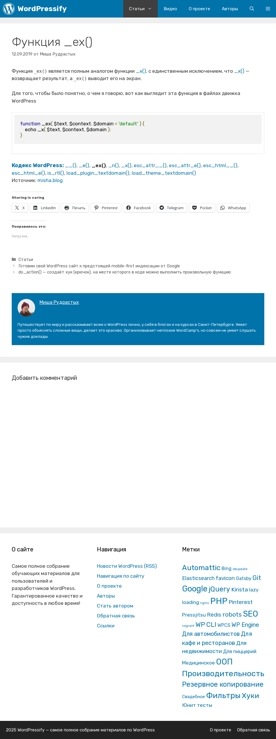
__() (70, 165)
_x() (141, 71)
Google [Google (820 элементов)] (195, 588)
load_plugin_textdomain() (97, 173)
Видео (170, 8)
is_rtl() (55, 173)
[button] (268, 9)
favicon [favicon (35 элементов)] (225, 578)
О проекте (199, 8)
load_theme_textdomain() (164, 173)
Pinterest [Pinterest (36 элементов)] (241, 602)
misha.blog (50, 180)
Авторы (230, 8)
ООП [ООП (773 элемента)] (224, 662)
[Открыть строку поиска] (252, 9)
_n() (113, 165)
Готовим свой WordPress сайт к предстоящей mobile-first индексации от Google (99, 266)
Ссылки (105, 626)
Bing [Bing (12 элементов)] (227, 568)
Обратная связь (116, 616)
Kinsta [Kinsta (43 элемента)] (239, 589)
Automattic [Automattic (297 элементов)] (201, 567)
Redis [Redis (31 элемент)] (214, 615)
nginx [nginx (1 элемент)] (204, 603)
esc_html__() (220, 165)
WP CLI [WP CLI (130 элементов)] (206, 625)
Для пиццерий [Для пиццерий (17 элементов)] (239, 651)
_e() (84, 165)
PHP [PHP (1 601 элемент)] (218, 601)
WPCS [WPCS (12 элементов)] (223, 625)
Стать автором (115, 606)
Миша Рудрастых (59, 302)
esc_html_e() (28, 173)
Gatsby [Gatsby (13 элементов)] (243, 578)
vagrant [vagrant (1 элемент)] (188, 626)
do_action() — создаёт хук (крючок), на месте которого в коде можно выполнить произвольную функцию (124, 272)
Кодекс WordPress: (38, 165)
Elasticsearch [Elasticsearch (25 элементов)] (198, 578)
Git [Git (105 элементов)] (257, 577)
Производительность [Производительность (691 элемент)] (223, 673)
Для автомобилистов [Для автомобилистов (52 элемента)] (211, 633)
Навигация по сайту (120, 576)
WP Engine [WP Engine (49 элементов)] (245, 625)
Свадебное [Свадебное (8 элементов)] (193, 696)
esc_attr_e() (185, 165)
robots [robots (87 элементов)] (232, 614)
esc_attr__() (150, 165)
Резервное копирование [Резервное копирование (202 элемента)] (222, 684)
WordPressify (42, 8)
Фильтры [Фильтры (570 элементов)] (223, 695)
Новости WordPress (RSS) (127, 566)
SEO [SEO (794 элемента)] (250, 614)
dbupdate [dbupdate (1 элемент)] (240, 569)
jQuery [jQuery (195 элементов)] (219, 589)
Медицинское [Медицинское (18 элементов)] (198, 663)
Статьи (143, 9)
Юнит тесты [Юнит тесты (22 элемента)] (197, 705)
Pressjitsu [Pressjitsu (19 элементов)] (194, 615)
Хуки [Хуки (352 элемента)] (250, 695)
